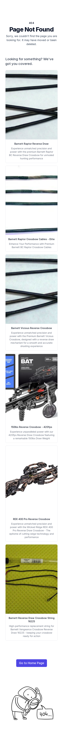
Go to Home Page (31, 663)
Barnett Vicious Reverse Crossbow (31, 328)
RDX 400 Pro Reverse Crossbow (31, 519)
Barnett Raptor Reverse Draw (31, 143)
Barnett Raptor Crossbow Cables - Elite (31, 239)
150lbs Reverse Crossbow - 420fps (31, 427)
